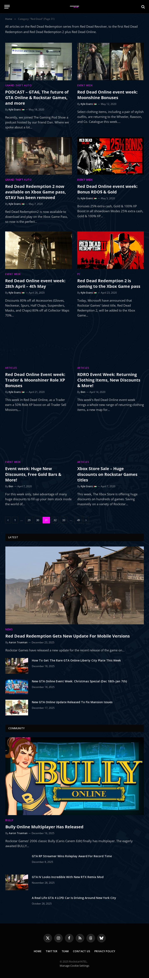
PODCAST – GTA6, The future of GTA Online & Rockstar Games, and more (37, 97)
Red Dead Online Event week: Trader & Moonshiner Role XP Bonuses (35, 380)
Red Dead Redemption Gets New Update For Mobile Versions (67, 636)
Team (65, 951)
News (9, 629)
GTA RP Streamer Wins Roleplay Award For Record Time (72, 856)
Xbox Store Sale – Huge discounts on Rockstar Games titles (107, 474)
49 (78, 520)
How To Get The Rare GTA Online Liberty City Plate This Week (76, 660)
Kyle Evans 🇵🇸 (17, 109)
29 (28, 520)
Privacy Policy (104, 951)
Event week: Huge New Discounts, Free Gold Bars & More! (33, 474)
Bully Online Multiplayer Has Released (44, 827)
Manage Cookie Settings (74, 965)
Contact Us (81, 951)
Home (38, 951)
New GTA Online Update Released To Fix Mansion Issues (72, 702)
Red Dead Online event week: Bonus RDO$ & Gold (107, 189)
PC (79, 274)
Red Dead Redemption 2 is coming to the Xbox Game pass (108, 283)
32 (55, 520)
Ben (83, 392)
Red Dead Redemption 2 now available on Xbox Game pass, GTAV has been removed (35, 192)
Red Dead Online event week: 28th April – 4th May (35, 283)
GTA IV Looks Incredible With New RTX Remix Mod (68, 877)
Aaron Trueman (18, 642)
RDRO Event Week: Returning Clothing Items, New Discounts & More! (108, 380)
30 (37, 520)
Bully (9, 820)
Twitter (51, 951)
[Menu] (7, 6)
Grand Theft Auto (18, 85)
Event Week (85, 85)
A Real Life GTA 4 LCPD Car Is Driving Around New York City (74, 898)
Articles (11, 368)
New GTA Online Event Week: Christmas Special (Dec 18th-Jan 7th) (79, 681)
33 (63, 520)
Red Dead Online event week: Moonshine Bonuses (107, 94)
